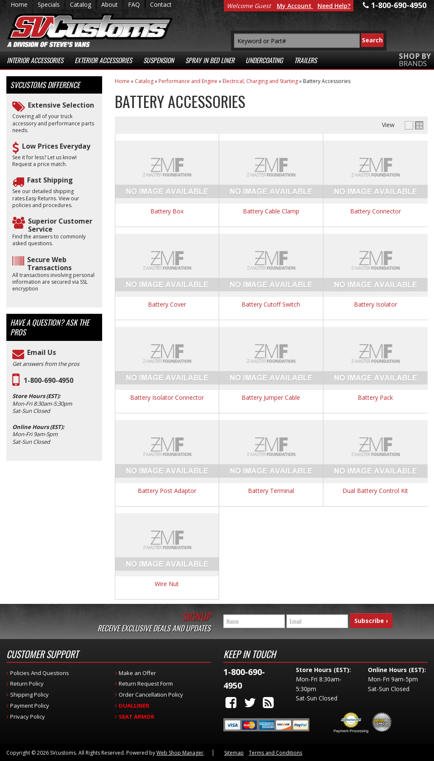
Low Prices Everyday (56, 146)
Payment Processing (351, 731)
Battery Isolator (375, 304)
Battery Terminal (271, 491)
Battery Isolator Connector (167, 397)
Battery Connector (375, 211)
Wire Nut (167, 584)
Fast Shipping (50, 180)
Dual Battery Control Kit (375, 491)
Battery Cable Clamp (271, 211)
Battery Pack (375, 397)
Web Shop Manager (179, 752)
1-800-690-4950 (48, 380)
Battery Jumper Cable (271, 397)
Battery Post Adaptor (167, 491)
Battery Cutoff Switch (271, 304)
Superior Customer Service (60, 225)
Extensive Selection (61, 105)
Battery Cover (167, 304)
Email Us (41, 353)
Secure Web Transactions (49, 264)
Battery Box (167, 211)
